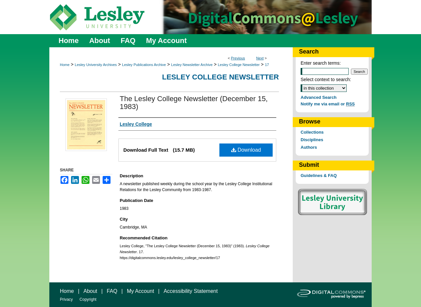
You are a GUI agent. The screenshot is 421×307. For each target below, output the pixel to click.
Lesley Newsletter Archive (191, 65)
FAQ (112, 291)
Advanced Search (318, 97)
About (90, 291)
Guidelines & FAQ (319, 175)
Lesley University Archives (96, 65)
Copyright (88, 299)
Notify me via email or (328, 103)
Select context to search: (326, 79)
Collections (312, 132)
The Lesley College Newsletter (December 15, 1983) (194, 103)
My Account (140, 291)
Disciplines (312, 139)
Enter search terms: (321, 63)
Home (64, 65)
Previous (238, 58)
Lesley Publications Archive (144, 65)
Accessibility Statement (190, 291)
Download (246, 150)
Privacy (66, 299)
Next (260, 58)
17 (267, 65)
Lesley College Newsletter (239, 65)
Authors (309, 147)
